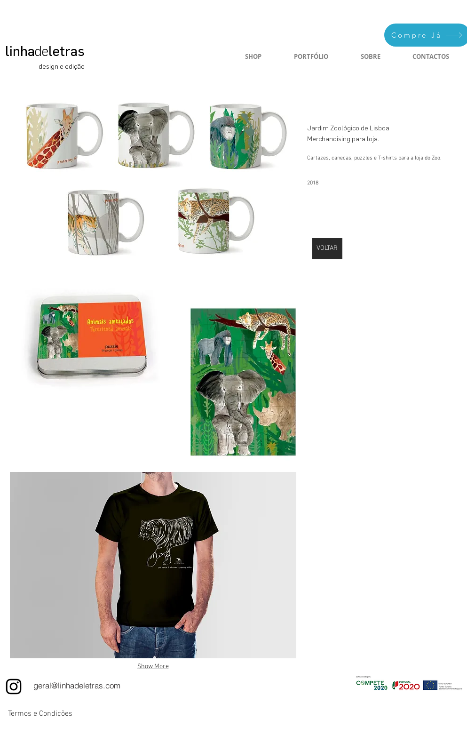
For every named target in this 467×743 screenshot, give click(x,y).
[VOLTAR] (327, 248)
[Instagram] (13, 686)
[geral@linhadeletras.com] (77, 685)
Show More (153, 667)
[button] (153, 178)
